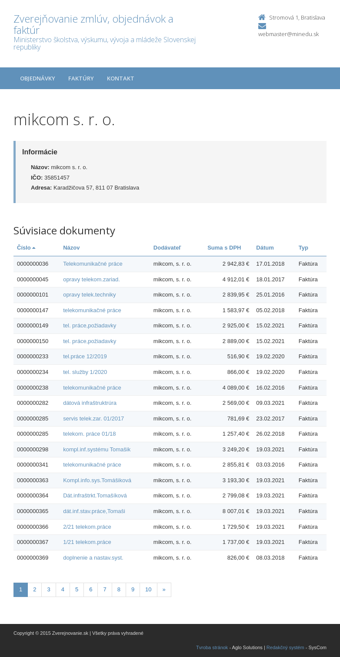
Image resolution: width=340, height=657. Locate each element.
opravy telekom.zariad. (91, 279)
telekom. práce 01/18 (89, 433)
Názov (71, 247)
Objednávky (37, 78)
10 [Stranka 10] (148, 589)
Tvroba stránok (212, 647)
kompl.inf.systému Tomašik (96, 449)
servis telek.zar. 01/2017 (93, 418)
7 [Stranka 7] (104, 589)
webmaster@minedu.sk (288, 34)
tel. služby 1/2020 (85, 372)
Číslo (26, 247)
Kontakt (120, 78)
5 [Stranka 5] (76, 589)
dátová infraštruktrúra (90, 403)
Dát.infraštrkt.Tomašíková (95, 495)
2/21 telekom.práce (87, 527)
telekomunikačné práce (92, 310)
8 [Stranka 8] (118, 589)
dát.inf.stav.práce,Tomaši (94, 511)
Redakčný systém (285, 647)
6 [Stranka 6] (90, 589)
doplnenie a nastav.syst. (93, 557)
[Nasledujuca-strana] (164, 590)
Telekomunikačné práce (93, 263)
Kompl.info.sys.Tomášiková (97, 480)
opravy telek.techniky (89, 294)
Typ (303, 247)
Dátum (264, 247)
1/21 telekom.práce (87, 542)
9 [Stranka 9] (132, 589)
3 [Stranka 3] (48, 589)
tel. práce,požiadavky (89, 325)
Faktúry (81, 78)
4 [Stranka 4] (62, 589)
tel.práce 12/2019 (85, 356)
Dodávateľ (167, 247)
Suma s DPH (224, 247)
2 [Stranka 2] (34, 589)
